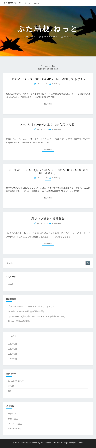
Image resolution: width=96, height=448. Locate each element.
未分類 (11, 386)
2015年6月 (12, 358)
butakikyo (57, 84)
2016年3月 (12, 343)
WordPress (46, 442)
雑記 (10, 391)
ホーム (27, 3)
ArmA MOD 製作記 (16, 381)
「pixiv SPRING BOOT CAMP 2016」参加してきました (48, 79)
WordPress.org (14, 428)
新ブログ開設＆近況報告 (48, 218)
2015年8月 (12, 349)
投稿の (13, 418)
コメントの (15, 423)
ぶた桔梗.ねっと (12, 3)
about (36, 3)
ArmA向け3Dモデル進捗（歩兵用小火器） (48, 124)
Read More (49, 104)
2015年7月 (12, 354)
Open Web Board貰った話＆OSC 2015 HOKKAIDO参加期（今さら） (48, 171)
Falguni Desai (76, 442)
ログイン (12, 413)
